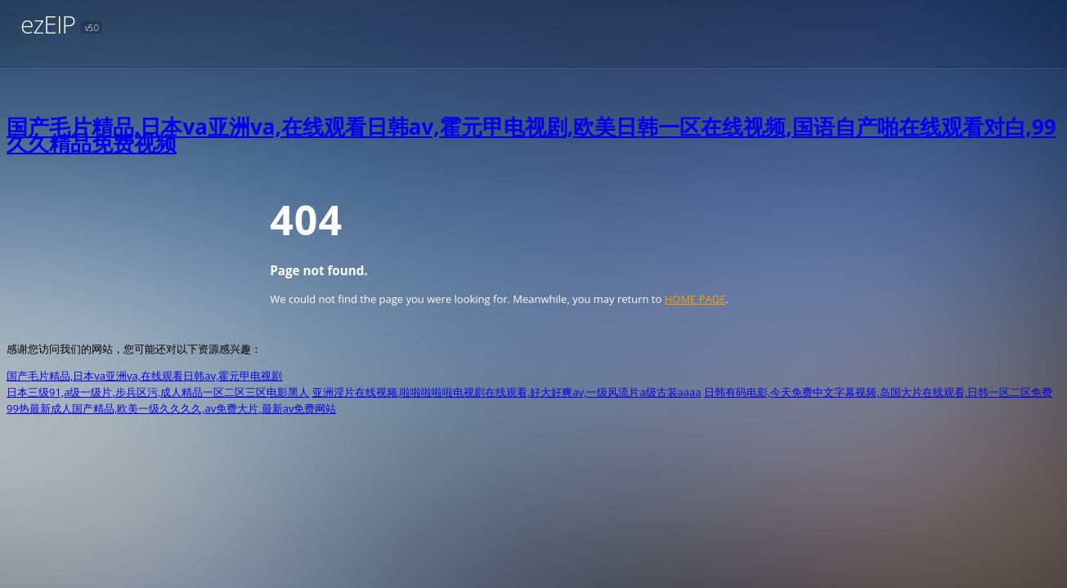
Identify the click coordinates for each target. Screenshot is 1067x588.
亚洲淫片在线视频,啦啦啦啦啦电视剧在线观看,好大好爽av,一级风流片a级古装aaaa (507, 392)
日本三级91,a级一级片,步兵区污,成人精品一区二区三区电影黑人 (158, 392)
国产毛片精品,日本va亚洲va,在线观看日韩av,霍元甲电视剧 (144, 375)
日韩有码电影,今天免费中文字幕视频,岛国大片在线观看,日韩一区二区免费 (878, 392)
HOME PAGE (695, 299)
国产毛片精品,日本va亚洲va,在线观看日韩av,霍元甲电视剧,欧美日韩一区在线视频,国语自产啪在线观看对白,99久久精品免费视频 (531, 135)
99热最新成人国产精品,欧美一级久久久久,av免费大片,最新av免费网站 (171, 408)
